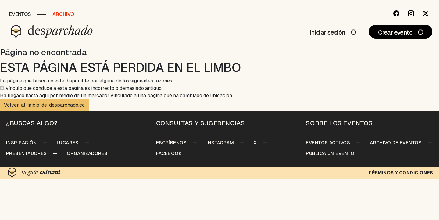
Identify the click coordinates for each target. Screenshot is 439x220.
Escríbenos (171, 142)
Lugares (67, 142)
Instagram (220, 142)
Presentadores (26, 153)
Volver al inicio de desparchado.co (44, 105)
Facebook (169, 153)
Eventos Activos (328, 142)
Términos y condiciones (400, 172)
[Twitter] (425, 13)
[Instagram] (411, 13)
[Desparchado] (52, 31)
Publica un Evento (330, 153)
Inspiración (21, 142)
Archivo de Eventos (396, 142)
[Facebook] (396, 13)
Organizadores (87, 153)
